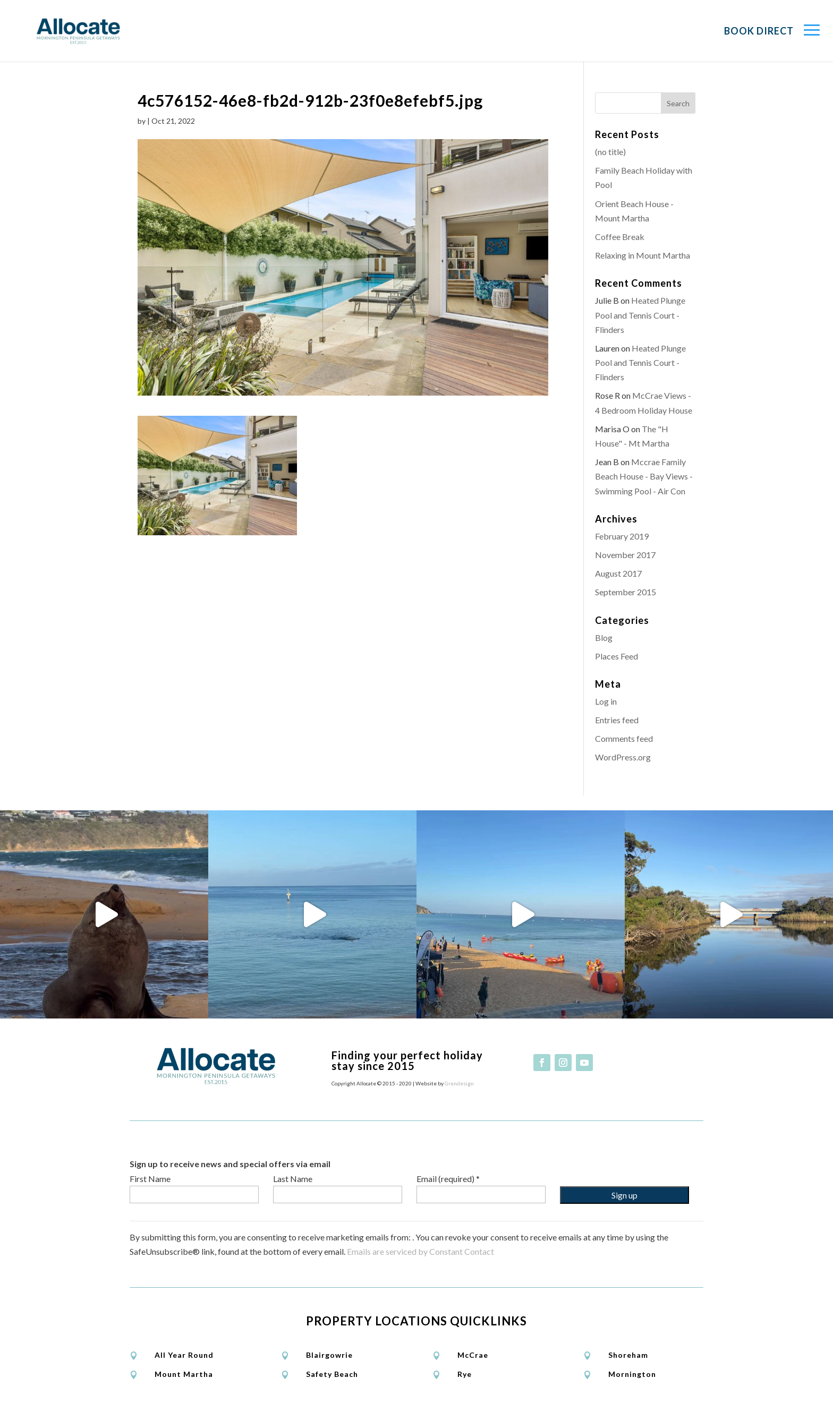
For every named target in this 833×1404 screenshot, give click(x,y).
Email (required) (448, 1179)
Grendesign (459, 1083)
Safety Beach (332, 1374)
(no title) (610, 152)
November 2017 (625, 555)
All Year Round (184, 1354)
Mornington (632, 1374)
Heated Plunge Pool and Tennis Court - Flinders (640, 314)
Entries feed (617, 720)
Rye (464, 1374)
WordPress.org (623, 757)
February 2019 (622, 536)
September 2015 (625, 592)
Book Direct (759, 31)
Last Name (292, 1179)
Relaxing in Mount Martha (642, 255)
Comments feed (624, 738)
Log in (606, 701)
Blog (604, 637)
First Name (150, 1179)
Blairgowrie (329, 1354)
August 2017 (618, 573)
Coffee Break (619, 237)
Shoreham (628, 1354)
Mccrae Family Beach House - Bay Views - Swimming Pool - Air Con (644, 476)
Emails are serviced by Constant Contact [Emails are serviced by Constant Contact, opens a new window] (420, 1251)
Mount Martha (184, 1374)
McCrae (472, 1354)
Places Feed (616, 656)
